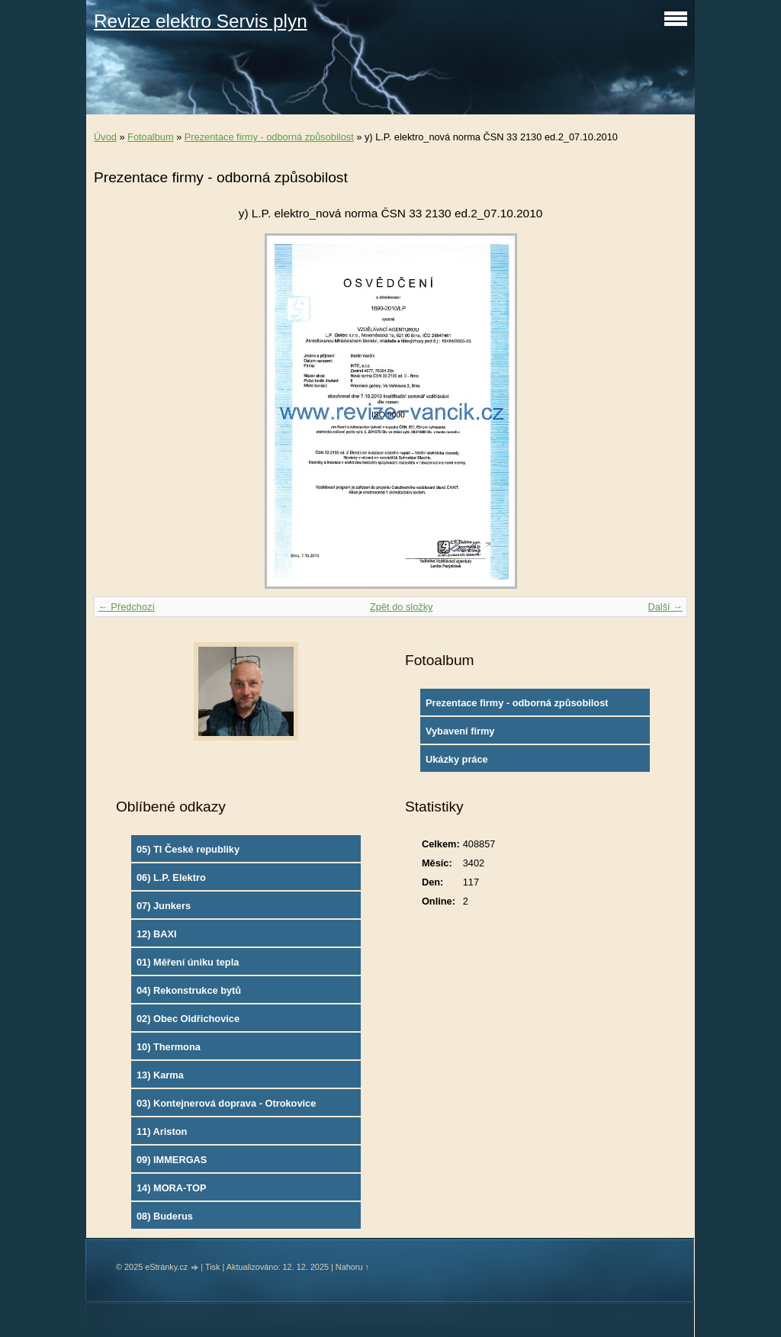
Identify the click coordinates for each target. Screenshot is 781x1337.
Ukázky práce (457, 759)
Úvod (105, 137)
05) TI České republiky (188, 849)
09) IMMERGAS (172, 1159)
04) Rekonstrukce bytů (189, 990)
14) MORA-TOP (171, 1188)
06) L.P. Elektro (171, 877)
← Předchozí (126, 606)
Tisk (212, 1266)
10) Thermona (169, 1047)
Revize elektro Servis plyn (200, 21)
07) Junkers (164, 905)
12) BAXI (157, 934)
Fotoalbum (150, 137)
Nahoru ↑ (352, 1266)
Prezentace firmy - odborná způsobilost (269, 137)
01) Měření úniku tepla (188, 962)
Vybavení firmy (460, 731)
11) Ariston (162, 1131)
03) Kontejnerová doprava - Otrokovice (226, 1103)
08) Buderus (165, 1216)
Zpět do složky (401, 606)
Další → (665, 606)
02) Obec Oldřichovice (188, 1018)
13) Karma (160, 1075)
